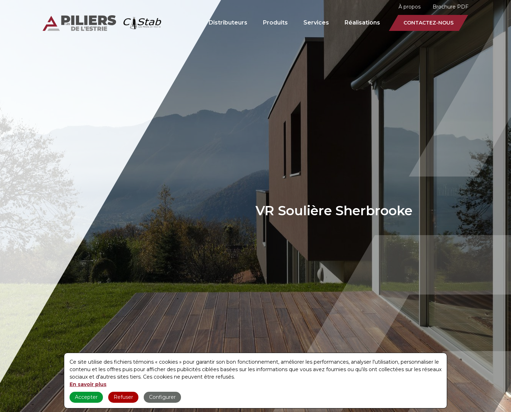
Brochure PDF (450, 7)
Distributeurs (228, 22)
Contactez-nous (428, 23)
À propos (410, 7)
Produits (275, 22)
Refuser (123, 397)
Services (316, 22)
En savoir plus (88, 384)
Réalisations (362, 22)
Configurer (162, 397)
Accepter (86, 397)
